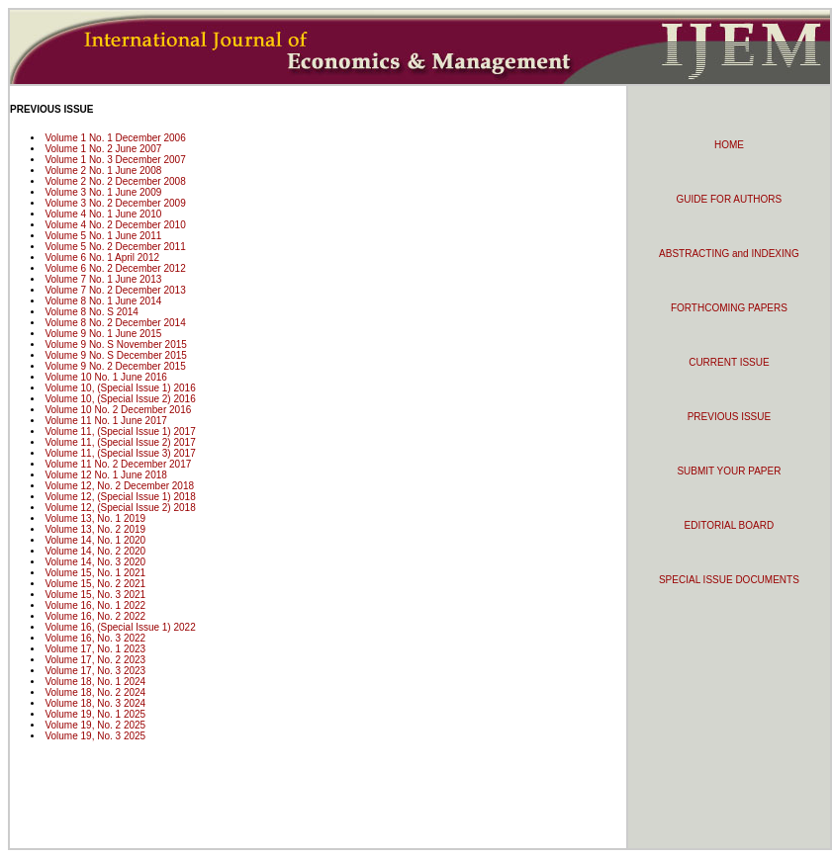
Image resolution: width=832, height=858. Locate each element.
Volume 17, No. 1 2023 (95, 649)
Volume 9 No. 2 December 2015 (115, 366)
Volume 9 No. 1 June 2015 (103, 333)
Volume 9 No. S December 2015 (115, 355)
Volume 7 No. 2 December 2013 (115, 290)
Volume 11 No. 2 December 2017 (118, 464)
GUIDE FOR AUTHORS (730, 199)
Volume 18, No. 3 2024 (95, 703)
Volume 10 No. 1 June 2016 (105, 377)
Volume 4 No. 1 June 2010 (103, 214)
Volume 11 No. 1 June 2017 (105, 420)
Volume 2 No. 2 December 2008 (115, 181)
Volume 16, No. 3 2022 (95, 638)
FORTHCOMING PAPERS (729, 307)
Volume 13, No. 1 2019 (95, 518)
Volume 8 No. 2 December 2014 (115, 322)
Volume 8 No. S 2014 (92, 311)
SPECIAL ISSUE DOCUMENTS (729, 579)
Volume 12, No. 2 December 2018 (119, 485)
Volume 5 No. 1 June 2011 (103, 235)
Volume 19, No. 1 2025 (95, 714)
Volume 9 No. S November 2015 (115, 344)
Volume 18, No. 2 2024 (95, 692)
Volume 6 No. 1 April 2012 (102, 257)
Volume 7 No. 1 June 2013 (103, 279)
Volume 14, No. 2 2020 (95, 551)
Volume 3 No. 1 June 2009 (103, 192)
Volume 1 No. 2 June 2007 (103, 148)
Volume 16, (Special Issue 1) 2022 (120, 627)
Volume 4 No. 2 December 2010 (115, 224)
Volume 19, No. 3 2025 (95, 735)
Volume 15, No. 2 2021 (95, 583)
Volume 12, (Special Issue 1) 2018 (120, 496)
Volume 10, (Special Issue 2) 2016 (120, 398)
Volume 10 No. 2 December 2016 (118, 409)
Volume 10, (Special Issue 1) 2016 (120, 388)
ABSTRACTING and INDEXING (729, 253)
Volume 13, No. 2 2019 (95, 529)
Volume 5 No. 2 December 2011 (115, 246)
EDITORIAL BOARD (730, 525)
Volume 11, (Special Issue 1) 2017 (120, 431)
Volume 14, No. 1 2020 (95, 540)
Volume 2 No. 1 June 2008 (103, 170)
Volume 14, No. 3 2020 (95, 562)
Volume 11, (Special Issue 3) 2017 (120, 453)
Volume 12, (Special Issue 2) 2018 (120, 507)
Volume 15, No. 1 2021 (95, 572)
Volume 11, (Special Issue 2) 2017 (120, 442)
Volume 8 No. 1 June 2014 (103, 301)
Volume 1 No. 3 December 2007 (115, 159)
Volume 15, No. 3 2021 (95, 594)
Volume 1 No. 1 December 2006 (115, 137)
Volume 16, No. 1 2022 (95, 605)
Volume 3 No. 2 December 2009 (115, 203)
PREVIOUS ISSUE (729, 416)
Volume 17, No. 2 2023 (95, 659)
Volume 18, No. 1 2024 (95, 681)
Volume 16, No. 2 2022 (95, 616)
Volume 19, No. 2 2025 (95, 725)
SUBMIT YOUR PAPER (729, 471)
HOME (729, 144)
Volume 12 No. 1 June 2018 (105, 475)
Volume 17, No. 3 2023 (95, 670)
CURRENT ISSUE (729, 362)
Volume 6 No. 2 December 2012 (115, 268)
